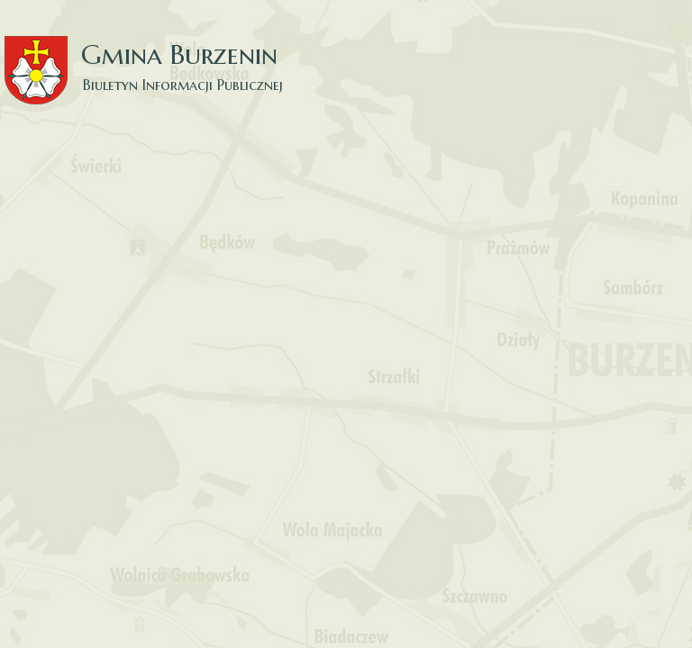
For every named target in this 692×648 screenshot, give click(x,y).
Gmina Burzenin (153, 53)
